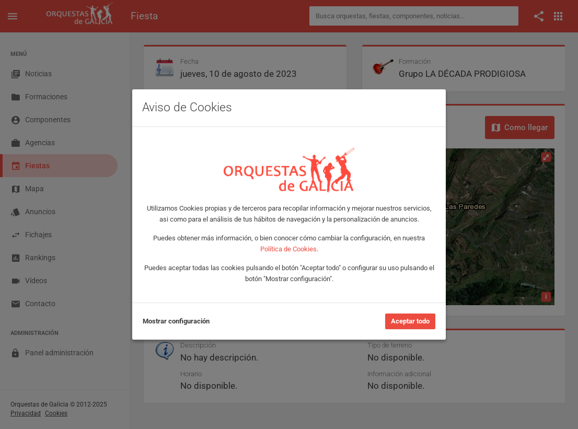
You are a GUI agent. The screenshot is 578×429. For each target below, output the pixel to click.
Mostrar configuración (176, 321)
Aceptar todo (410, 321)
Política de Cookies (288, 249)
